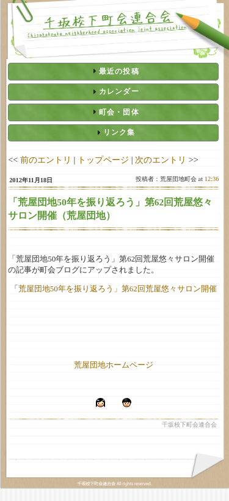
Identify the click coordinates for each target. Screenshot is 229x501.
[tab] (113, 71)
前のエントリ (45, 160)
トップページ (103, 160)
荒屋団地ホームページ (113, 364)
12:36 (212, 179)
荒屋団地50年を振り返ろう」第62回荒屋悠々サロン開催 (117, 288)
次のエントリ (160, 160)
